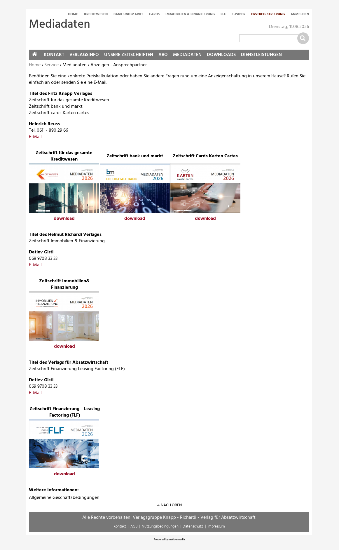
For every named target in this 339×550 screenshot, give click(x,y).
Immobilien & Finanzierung (190, 14)
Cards (154, 14)
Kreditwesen (96, 14)
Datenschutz (193, 526)
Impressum (216, 526)
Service (51, 65)
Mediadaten (187, 55)
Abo (163, 55)
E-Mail (35, 137)
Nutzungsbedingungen (160, 526)
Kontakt (54, 55)
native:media (177, 539)
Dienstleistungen (261, 55)
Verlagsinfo (84, 55)
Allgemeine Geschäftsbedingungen (64, 497)
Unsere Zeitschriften (128, 55)
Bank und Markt (128, 14)
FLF (223, 14)
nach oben (171, 505)
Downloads (221, 55)
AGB (133, 526)
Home (73, 14)
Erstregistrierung (268, 14)
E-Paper (238, 14)
